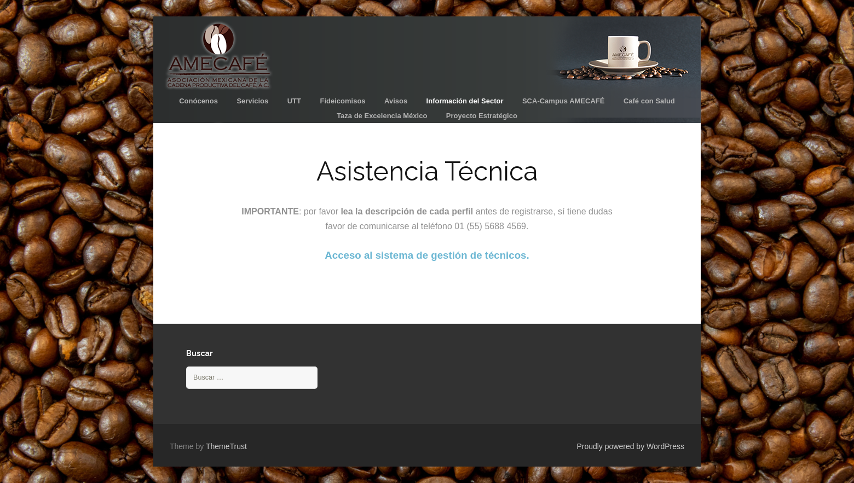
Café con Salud (649, 100)
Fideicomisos (342, 100)
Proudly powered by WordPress (630, 446)
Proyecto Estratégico (481, 115)
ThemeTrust (226, 446)
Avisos (395, 100)
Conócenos (198, 100)
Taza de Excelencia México (382, 115)
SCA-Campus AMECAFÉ (563, 100)
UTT (294, 100)
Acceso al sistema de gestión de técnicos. (427, 255)
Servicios (252, 100)
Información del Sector (465, 100)
